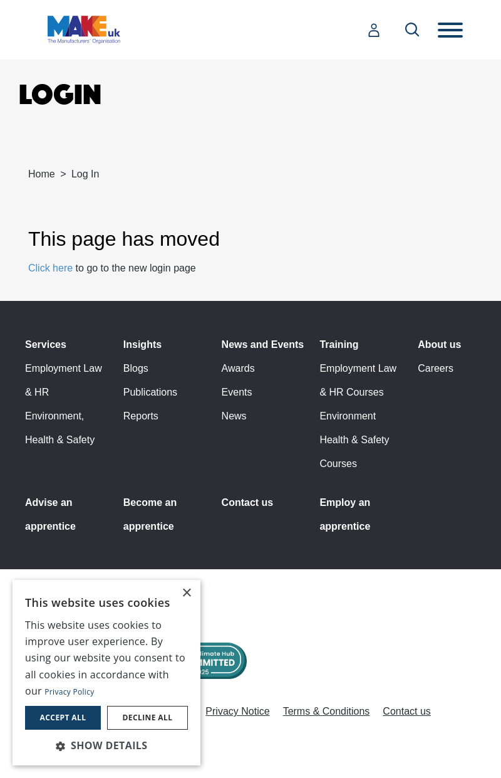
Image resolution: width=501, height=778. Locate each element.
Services (45, 344)
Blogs (135, 368)
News (234, 416)
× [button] (186, 593)
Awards (238, 368)
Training (338, 344)
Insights (142, 344)
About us (439, 344)
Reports (140, 416)
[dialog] (106, 672)
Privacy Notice (237, 711)
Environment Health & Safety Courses (354, 440)
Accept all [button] (63, 717)
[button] (106, 745)
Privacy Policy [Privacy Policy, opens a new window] (69, 691)
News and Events (263, 344)
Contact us (248, 502)
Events (237, 392)
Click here (50, 268)
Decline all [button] (148, 717)
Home (41, 174)
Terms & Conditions (326, 711)
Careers (435, 368)
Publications (150, 392)
